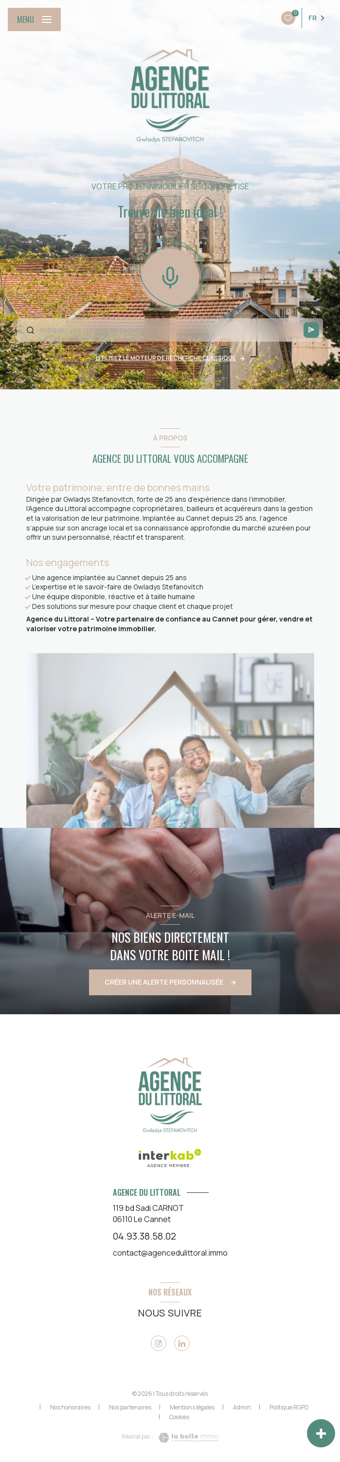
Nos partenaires (130, 1407)
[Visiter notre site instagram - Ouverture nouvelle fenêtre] (158, 1343)
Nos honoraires (70, 1407)
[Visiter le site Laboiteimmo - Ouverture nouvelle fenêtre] (185, 1438)
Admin (242, 1407)
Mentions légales (192, 1407)
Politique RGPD (289, 1407)
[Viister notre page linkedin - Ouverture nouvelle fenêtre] (182, 1343)
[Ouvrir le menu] (34, 19)
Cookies (179, 1417)
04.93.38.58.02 (144, 1236)
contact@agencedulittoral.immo (170, 1252)
